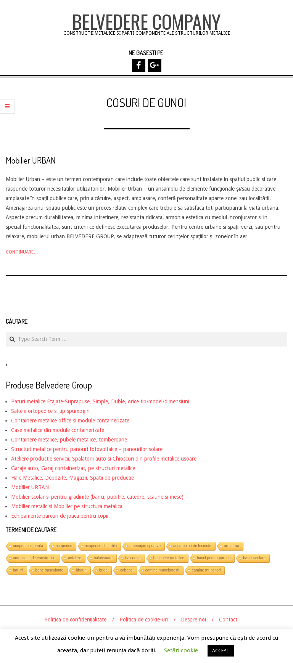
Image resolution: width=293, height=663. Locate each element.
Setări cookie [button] (181, 650)
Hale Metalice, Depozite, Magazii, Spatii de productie (72, 478)
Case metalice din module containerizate (57, 430)
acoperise (64, 546)
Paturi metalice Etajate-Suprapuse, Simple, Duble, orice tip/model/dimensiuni (100, 401)
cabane (126, 570)
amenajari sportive (145, 546)
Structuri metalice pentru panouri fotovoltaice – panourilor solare (87, 449)
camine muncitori (206, 570)
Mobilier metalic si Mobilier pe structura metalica (66, 506)
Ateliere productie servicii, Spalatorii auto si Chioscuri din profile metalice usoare (103, 459)
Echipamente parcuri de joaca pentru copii (59, 516)
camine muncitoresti (162, 570)
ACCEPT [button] (220, 650)
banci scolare (254, 558)
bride (103, 570)
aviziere (74, 558)
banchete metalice (168, 558)
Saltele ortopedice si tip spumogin (50, 411)
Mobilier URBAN (31, 160)
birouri (81, 570)
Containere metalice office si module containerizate (70, 420)
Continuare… (22, 252)
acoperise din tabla (101, 546)
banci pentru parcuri (213, 558)
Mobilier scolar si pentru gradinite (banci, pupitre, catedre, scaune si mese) (97, 497)
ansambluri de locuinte (192, 546)
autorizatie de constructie (34, 558)
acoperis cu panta (28, 546)
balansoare (103, 558)
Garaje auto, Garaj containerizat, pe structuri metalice (73, 468)
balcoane (133, 558)
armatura (231, 546)
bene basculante (49, 570)
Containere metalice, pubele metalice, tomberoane (69, 440)
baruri (18, 570)
